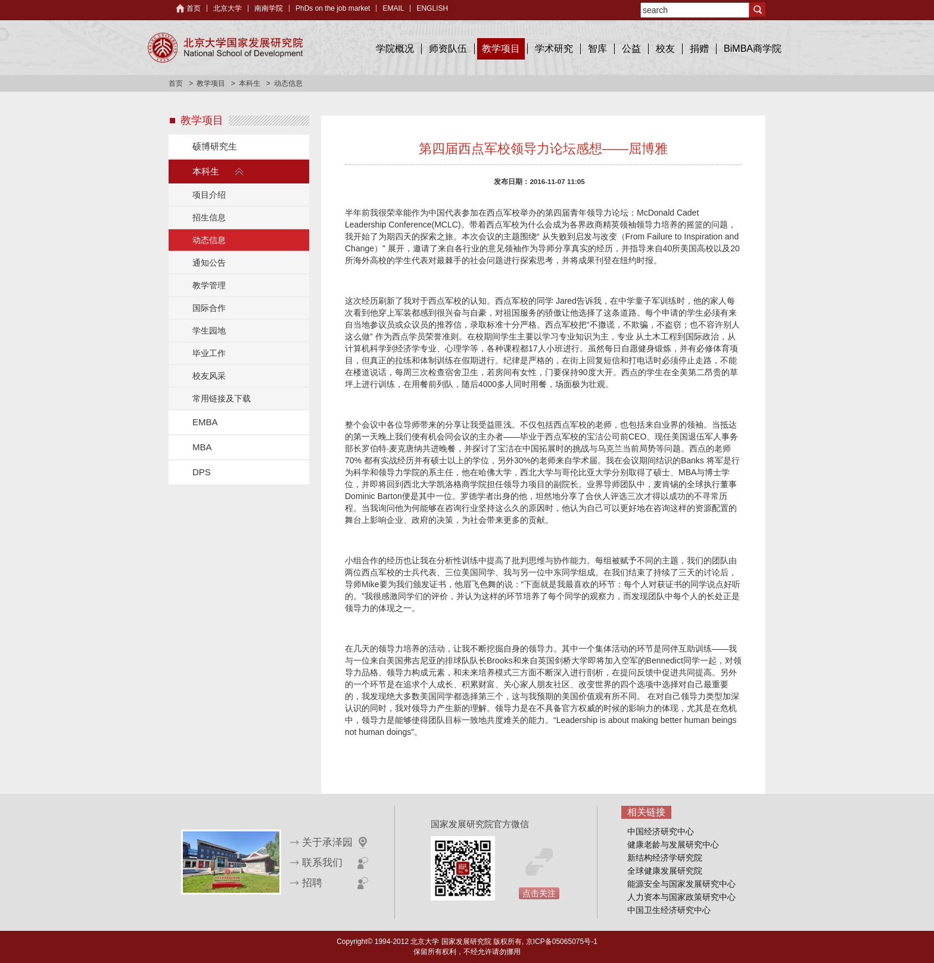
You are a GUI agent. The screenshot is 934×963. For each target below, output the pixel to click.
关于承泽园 (327, 842)
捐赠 (699, 48)
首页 (193, 8)
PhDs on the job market (332, 8)
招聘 (312, 883)
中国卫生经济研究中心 (669, 910)
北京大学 (227, 8)
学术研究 (554, 48)
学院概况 (395, 48)
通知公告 (209, 262)
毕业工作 (209, 353)
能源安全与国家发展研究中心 (681, 884)
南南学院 (268, 8)
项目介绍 (209, 195)
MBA (202, 447)
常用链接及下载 (221, 398)
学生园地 (209, 330)
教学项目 (501, 48)
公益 (631, 48)
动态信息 (209, 240)
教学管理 (209, 285)
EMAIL (393, 8)
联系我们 (322, 862)
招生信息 (209, 217)
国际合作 (209, 308)
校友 (665, 48)
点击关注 (539, 893)
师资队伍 (448, 48)
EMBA (205, 422)
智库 (597, 48)
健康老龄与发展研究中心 (673, 844)
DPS (201, 472)
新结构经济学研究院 (664, 857)
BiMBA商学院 (753, 48)
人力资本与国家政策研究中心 (681, 897)
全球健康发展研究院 (664, 870)
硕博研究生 (214, 146)
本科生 (249, 83)
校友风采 (209, 376)
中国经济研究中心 (660, 831)
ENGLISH (432, 8)
